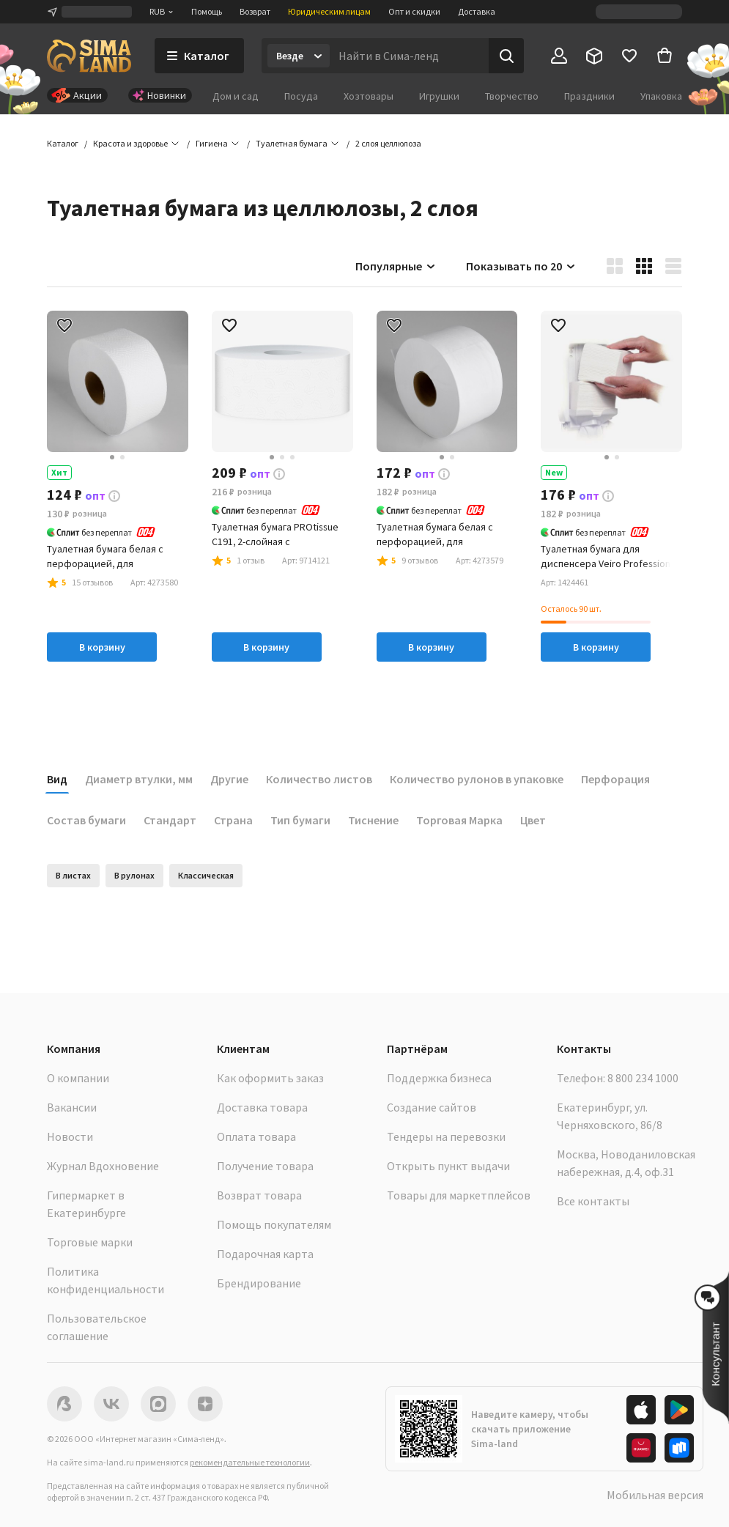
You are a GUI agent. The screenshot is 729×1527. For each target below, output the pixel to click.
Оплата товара (256, 1136)
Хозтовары (368, 96)
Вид (57, 779)
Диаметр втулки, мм (139, 779)
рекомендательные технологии (250, 1462)
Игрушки (439, 96)
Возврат (255, 11)
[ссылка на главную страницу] (89, 56)
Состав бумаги (86, 820)
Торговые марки (90, 1242)
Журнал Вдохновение (103, 1165)
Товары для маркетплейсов (458, 1195)
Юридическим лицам (329, 11)
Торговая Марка (459, 820)
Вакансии (72, 1107)
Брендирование (259, 1283)
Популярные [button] (396, 266)
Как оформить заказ (270, 1078)
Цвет (533, 820)
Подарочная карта (265, 1253)
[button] (388, 143)
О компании (78, 1078)
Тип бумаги (300, 820)
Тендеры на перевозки (446, 1136)
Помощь (206, 11)
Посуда (301, 96)
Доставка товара (262, 1107)
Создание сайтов (431, 1107)
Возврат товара (259, 1195)
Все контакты (593, 1201)
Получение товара (265, 1165)
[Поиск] (506, 55)
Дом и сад (235, 96)
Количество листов (319, 779)
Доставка (476, 11)
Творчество (512, 96)
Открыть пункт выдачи (448, 1165)
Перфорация (615, 779)
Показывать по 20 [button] (521, 266)
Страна (233, 820)
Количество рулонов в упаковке (476, 779)
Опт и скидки (414, 11)
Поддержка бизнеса (439, 1078)
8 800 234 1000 (642, 1078)
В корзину (102, 647)
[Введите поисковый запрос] (409, 55)
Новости (70, 1136)
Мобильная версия (655, 1494)
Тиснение (373, 820)
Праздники (589, 96)
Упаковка (661, 96)
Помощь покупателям (274, 1224)
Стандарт (170, 820)
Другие (229, 779)
